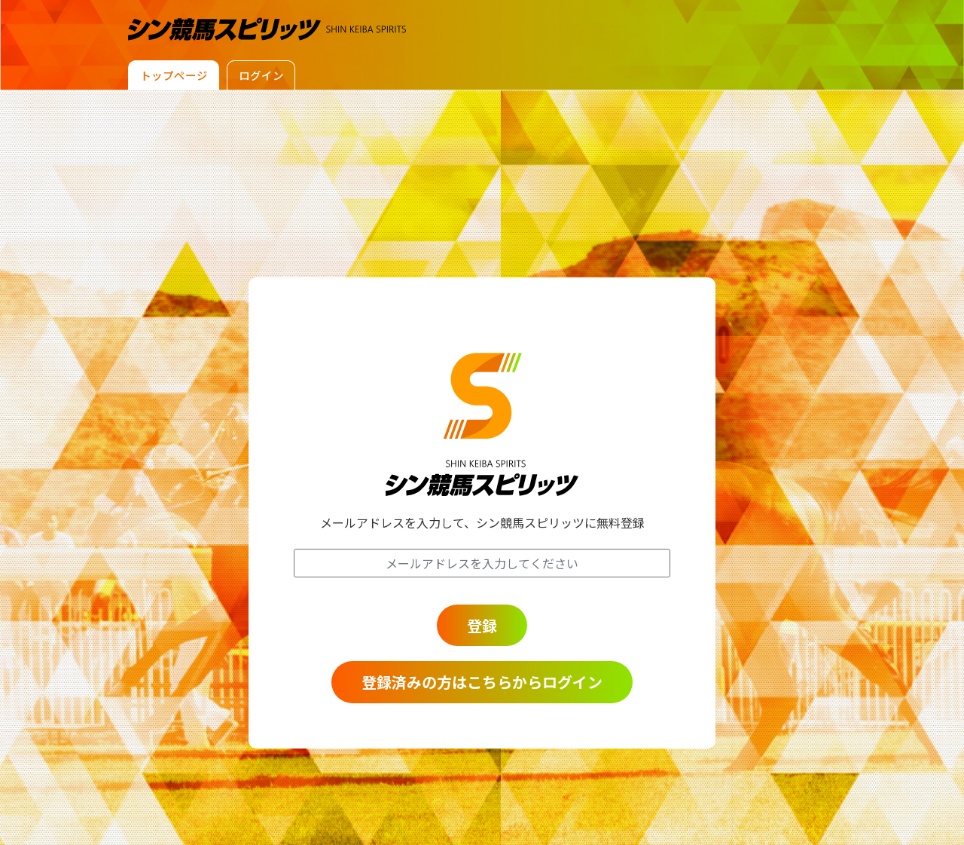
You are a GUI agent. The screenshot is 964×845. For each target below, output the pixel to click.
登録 (482, 624)
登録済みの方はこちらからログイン (482, 682)
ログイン (270, 75)
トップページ (177, 75)
